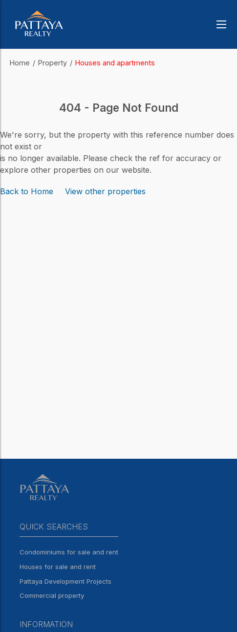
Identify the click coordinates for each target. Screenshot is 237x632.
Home (20, 63)
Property (52, 63)
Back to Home (26, 191)
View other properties (105, 191)
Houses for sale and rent (58, 567)
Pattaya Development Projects (65, 581)
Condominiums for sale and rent (69, 552)
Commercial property (52, 595)
